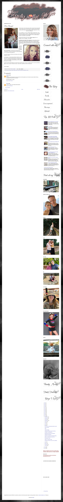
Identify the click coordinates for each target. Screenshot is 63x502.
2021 (45, 407)
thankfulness (24, 70)
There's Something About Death (52, 162)
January (46, 445)
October (46, 419)
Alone (45, 428)
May (45, 425)
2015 (45, 414)
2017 (45, 412)
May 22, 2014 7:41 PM (9, 80)
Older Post (38, 89)
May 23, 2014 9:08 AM (9, 85)
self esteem (21, 70)
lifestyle (15, 70)
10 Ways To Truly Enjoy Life (48, 432)
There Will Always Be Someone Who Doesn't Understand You (53, 152)
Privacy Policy (46, 491)
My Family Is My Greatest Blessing (53, 131)
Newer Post (5, 89)
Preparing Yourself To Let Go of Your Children (51, 440)
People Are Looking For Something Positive (50, 435)
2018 (45, 411)
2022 (45, 406)
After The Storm (47, 427)
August (46, 421)
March (46, 443)
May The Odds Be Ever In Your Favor (53, 121)
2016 (45, 413)
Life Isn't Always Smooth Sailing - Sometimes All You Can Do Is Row (52, 136)
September (46, 420)
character (12, 70)
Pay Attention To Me (47, 438)
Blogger (33, 497)
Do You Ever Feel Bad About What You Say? (51, 426)
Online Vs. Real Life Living (48, 439)
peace (16, 70)
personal (19, 70)
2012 (45, 448)
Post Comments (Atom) (11, 90)
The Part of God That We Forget (48, 167)
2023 (45, 405)
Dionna (7, 83)
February (46, 444)
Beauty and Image (8, 70)
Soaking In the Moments (48, 434)
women (27, 70)
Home (22, 89)
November (46, 418)
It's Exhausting (50, 126)
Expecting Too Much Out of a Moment (50, 433)
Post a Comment (7, 87)
